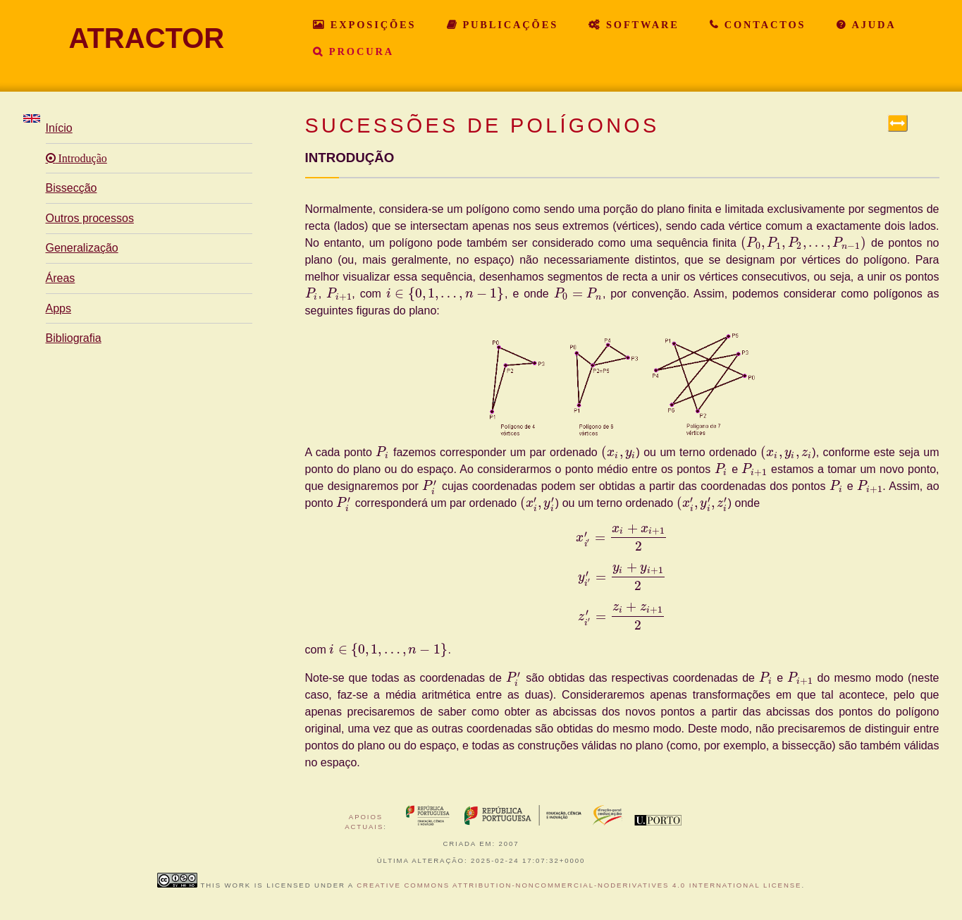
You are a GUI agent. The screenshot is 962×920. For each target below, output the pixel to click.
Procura (359, 51)
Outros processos (90, 218)
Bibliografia (73, 338)
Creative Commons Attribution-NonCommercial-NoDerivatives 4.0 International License (579, 885)
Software (640, 25)
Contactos (763, 25)
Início (59, 128)
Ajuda (871, 25)
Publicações (508, 25)
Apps (58, 308)
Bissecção (71, 188)
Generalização (82, 248)
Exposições (371, 25)
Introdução (81, 158)
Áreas (60, 278)
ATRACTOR (147, 38)
